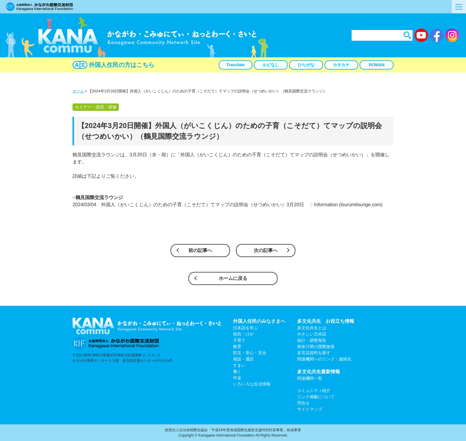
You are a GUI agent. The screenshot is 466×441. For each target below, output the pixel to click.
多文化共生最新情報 (318, 371)
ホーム (78, 91)
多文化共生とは (311, 327)
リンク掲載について (316, 396)
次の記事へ (266, 250)
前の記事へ (200, 250)
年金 (237, 377)
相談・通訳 (243, 359)
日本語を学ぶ (245, 327)
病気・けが (243, 334)
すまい (239, 365)
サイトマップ (309, 409)
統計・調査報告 (311, 340)
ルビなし (270, 64)
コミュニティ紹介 (313, 390)
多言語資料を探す (313, 352)
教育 (237, 346)
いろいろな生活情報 (251, 384)
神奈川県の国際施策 (316, 346)
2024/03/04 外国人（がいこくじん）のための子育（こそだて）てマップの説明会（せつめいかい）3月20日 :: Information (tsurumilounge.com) (227, 204)
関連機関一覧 (309, 378)
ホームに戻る (233, 278)
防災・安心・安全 (249, 352)
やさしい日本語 (311, 334)
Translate (235, 64)
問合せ (303, 403)
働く (237, 371)
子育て (239, 340)
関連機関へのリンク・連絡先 (324, 359)
